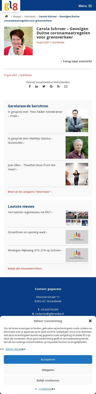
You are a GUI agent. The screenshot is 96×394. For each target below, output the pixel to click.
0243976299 (48, 309)
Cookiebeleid (46, 389)
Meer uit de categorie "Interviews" (29, 191)
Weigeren (48, 370)
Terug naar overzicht (77, 61)
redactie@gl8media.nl (48, 314)
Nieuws (17, 16)
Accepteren (48, 359)
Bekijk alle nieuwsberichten (24, 268)
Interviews (29, 16)
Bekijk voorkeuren (48, 380)
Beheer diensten (15, 349)
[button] (90, 321)
